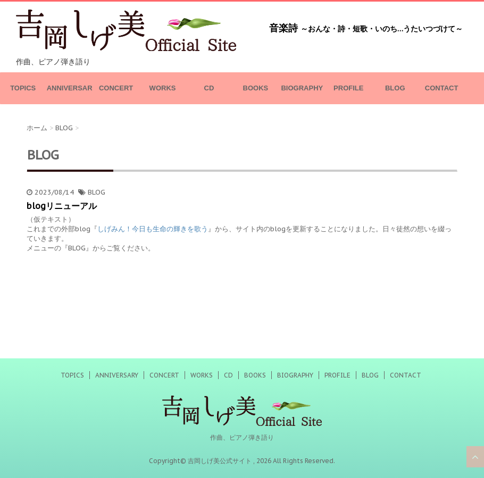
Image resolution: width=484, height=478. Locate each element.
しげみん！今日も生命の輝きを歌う (152, 228)
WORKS (162, 88)
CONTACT (441, 88)
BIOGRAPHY (302, 88)
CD (209, 88)
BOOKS (256, 88)
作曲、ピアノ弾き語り (242, 437)
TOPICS (23, 88)
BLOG (395, 88)
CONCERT (116, 88)
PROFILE (348, 88)
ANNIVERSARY (70, 94)
